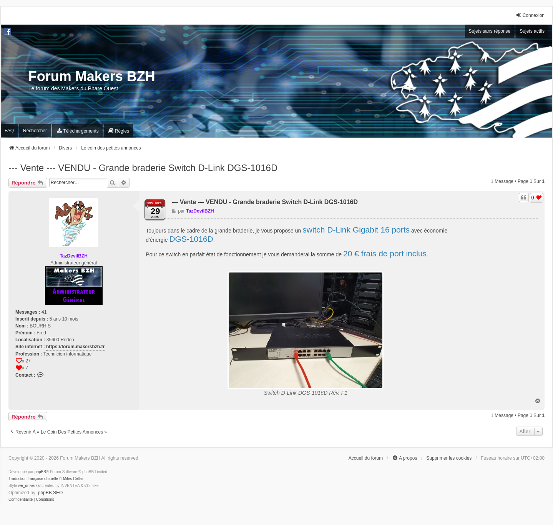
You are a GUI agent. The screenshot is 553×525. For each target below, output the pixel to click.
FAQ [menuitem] (9, 130)
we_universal (29, 485)
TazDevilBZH (73, 256)
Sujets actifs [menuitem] (532, 31)
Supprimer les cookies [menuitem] (449, 458)
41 (44, 312)
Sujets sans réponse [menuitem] (490, 31)
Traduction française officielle (33, 479)
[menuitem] (77, 131)
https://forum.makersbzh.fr (75, 346)
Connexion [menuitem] (530, 15)
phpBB (40, 472)
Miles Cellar (73, 479)
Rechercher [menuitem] (35, 130)
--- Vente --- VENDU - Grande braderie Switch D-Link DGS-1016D (142, 168)
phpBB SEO (50, 492)
